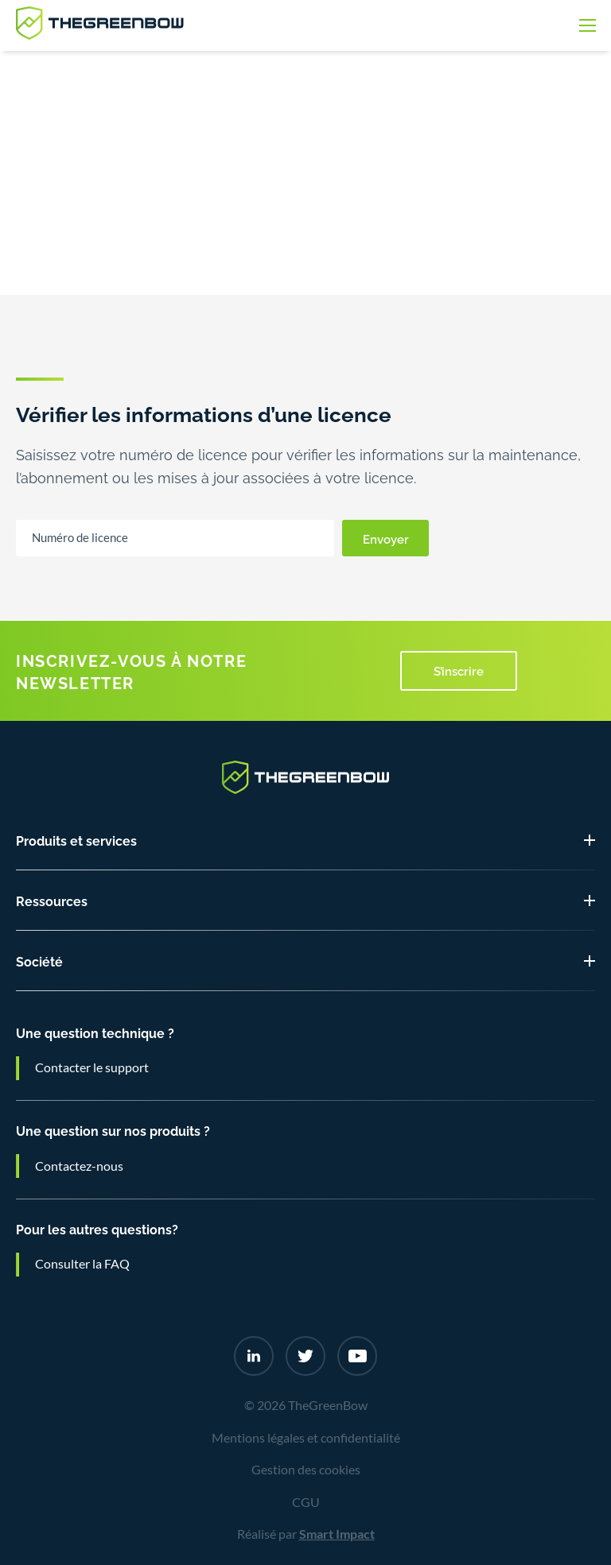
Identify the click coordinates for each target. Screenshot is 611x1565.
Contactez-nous (79, 1166)
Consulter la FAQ (82, 1264)
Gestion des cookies (305, 1469)
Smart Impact (337, 1534)
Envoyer (386, 538)
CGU (306, 1502)
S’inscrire (459, 670)
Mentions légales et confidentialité (306, 1438)
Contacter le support (92, 1067)
